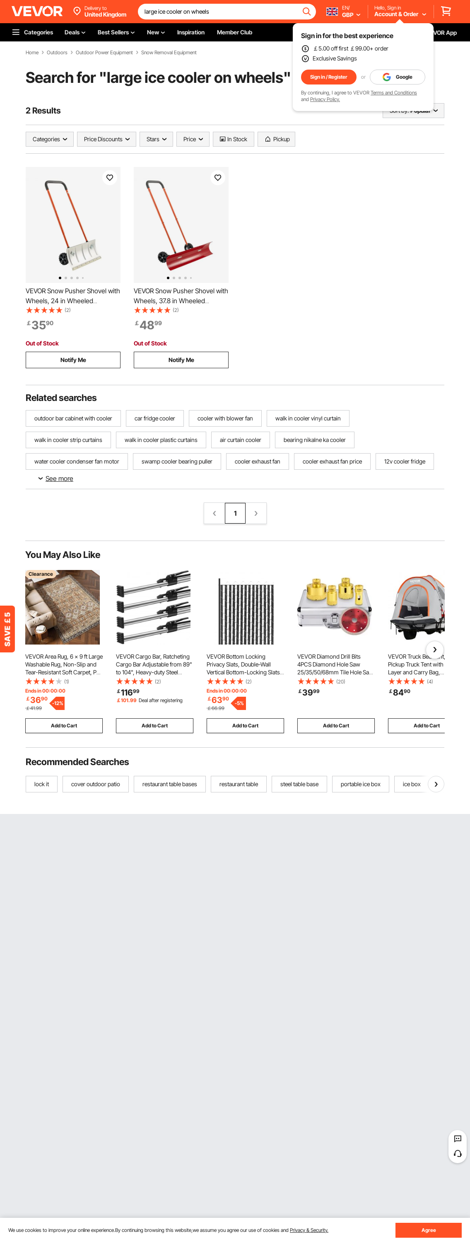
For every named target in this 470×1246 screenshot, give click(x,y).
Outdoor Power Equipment (104, 53)
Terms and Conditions (394, 92)
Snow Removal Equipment (169, 53)
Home (32, 53)
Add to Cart (64, 725)
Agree (429, 1230)
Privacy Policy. (325, 99)
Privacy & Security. (309, 1230)
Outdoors (57, 53)
